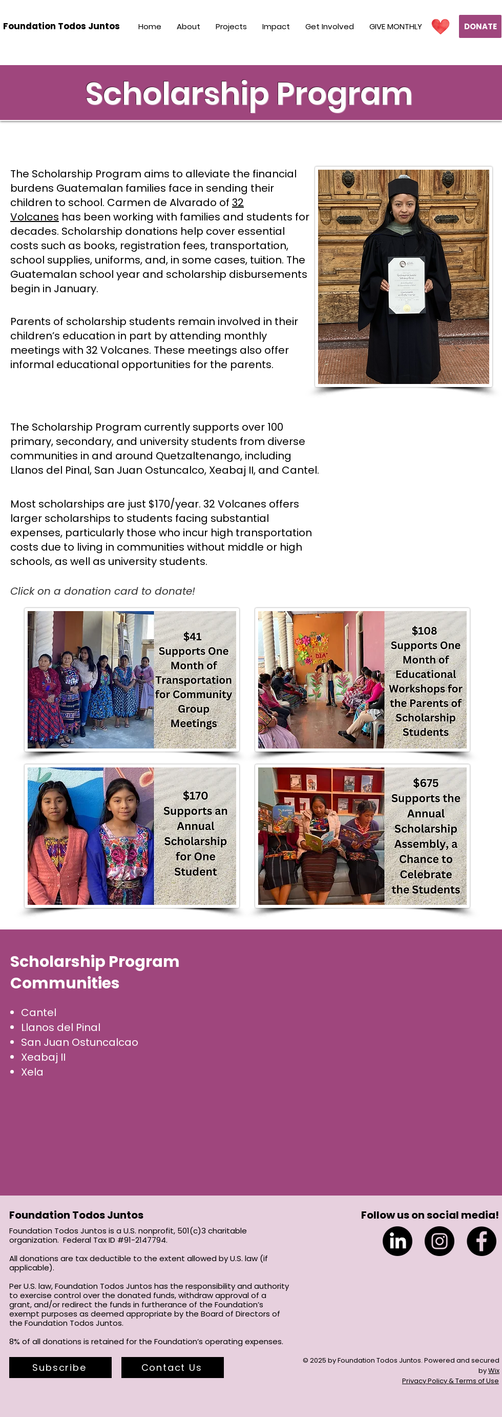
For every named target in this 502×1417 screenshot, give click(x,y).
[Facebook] (481, 1241)
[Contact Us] (172, 1367)
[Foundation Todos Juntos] (61, 26)
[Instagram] (439, 1241)
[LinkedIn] (397, 1241)
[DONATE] (480, 26)
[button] (60, 1367)
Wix (493, 1370)
